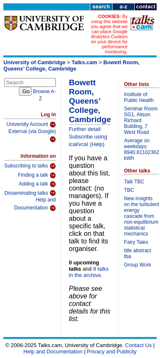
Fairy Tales (136, 242)
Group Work (137, 265)
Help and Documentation (35, 204)
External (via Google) (32, 135)
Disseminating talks (30, 193)
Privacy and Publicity (111, 351)
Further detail (84, 129)
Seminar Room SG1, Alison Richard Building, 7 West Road (140, 120)
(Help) (97, 144)
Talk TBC (134, 182)
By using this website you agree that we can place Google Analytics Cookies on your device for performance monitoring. (109, 34)
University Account (31, 124)
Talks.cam (84, 62)
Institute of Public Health (139, 97)
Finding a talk (37, 175)
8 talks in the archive (89, 272)
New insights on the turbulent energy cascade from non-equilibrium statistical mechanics (141, 216)
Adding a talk (37, 184)
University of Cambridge (34, 62)
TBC (129, 190)
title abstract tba (137, 253)
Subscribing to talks (30, 166)
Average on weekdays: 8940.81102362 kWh (141, 149)
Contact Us (138, 345)
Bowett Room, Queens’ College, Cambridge (71, 65)
